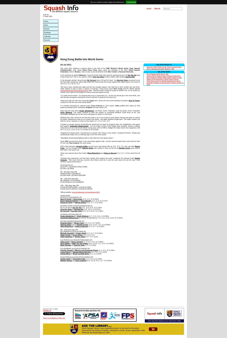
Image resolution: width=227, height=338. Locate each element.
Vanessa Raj (130, 77)
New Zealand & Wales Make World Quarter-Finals (164, 77)
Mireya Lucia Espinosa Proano (86, 250)
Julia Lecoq (64, 242)
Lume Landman (80, 260)
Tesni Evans (77, 199)
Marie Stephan (65, 245)
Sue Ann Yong (122, 80)
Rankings (47, 32)
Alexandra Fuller (79, 259)
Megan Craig (79, 223)
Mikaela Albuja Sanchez (82, 252)
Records (47, 40)
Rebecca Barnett (110, 153)
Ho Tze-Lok (91, 80)
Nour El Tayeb (134, 100)
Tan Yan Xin (131, 75)
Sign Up (157, 8)
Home (46, 21)
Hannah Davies (80, 202)
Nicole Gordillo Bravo (81, 254)
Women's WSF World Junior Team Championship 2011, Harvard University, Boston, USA (164, 68)
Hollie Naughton (66, 237)
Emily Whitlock (66, 112)
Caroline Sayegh (66, 250)
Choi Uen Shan (98, 77)
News (46, 25)
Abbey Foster (65, 235)
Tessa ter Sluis (79, 245)
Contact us (47, 311)
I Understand (131, 2)
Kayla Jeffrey (78, 235)
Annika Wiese (65, 254)
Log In (149, 8)
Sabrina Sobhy (88, 148)
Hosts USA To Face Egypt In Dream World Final (163, 76)
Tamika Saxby (65, 259)
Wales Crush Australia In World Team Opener (163, 79)
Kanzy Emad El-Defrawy (69, 201)
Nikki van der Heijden (80, 243)
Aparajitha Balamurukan (79, 126)
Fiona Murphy (86, 201)
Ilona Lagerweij (77, 242)
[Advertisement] (122, 36)
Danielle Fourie (124, 148)
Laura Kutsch (65, 252)
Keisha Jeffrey (80, 237)
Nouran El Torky (66, 202)
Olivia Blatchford (93, 153)
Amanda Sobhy (82, 146)
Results (46, 29)
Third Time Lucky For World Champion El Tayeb (163, 81)
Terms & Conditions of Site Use (54, 318)
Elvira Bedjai (65, 243)
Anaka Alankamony (86, 111)
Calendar (47, 36)
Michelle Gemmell (67, 233)
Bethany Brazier (66, 260)
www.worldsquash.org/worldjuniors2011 (74, 90)
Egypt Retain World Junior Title (158, 74)
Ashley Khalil (81, 233)
